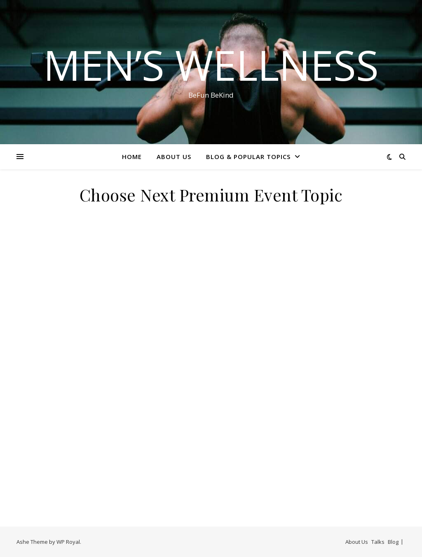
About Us (174, 156)
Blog (393, 541)
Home (132, 156)
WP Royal (68, 541)
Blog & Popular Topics (248, 156)
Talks (377, 541)
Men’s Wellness (211, 64)
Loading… (211, 366)
